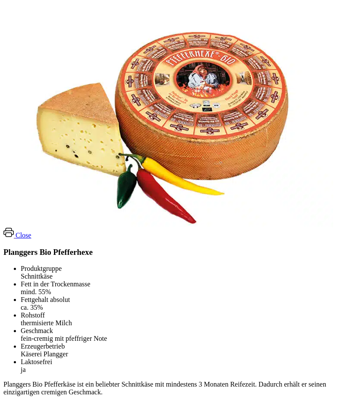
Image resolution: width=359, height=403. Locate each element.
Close (23, 235)
